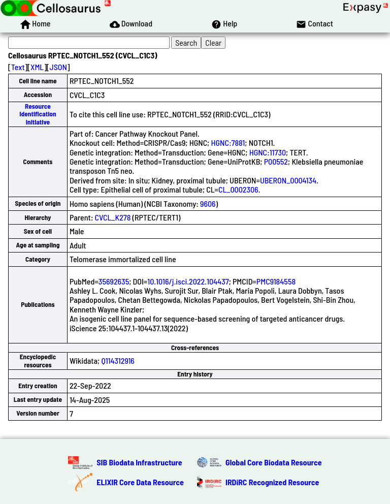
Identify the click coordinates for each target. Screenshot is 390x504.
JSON (58, 67)
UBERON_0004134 (288, 180)
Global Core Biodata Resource (273, 462)
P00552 (276, 161)
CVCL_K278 (113, 217)
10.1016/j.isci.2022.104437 (188, 281)
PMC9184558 (276, 281)
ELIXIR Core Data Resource (140, 482)
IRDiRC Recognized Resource (272, 482)
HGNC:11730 (267, 152)
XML (37, 67)
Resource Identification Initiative (37, 114)
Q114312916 (118, 360)
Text (18, 67)
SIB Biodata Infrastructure (139, 462)
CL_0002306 (238, 189)
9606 (208, 203)
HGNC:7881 (228, 142)
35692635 (114, 281)
